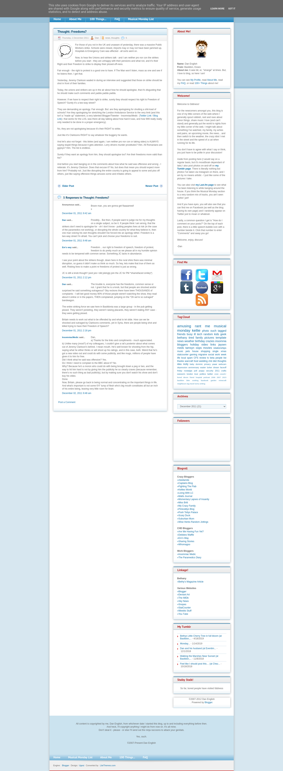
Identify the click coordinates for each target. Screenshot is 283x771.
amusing (184, 326)
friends (181, 334)
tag (188, 384)
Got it (231, 8)
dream (216, 367)
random (208, 334)
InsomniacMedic (70, 337)
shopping (205, 351)
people (218, 357)
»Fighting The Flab (186, 486)
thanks (180, 361)
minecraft (222, 380)
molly (185, 364)
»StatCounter (184, 607)
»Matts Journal (184, 496)
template (221, 337)
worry (197, 384)
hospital (199, 377)
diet (215, 361)
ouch (213, 330)
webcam (222, 364)
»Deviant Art (183, 594)
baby (192, 364)
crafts (223, 371)
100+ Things (201, 83)
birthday (200, 341)
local (183, 357)
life (178, 357)
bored (179, 377)
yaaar (214, 364)
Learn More (217, 8)
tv (208, 357)
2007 (219, 377)
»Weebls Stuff (184, 610)
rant (198, 326)
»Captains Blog (185, 483)
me (207, 326)
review (202, 357)
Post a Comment (66, 402)
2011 (217, 371)
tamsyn (189, 347)
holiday (194, 344)
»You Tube (182, 614)
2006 (213, 377)
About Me (212, 80)
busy (189, 334)
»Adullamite (183, 480)
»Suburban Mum (185, 518)
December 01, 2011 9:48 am (76, 240)
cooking (195, 380)
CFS (196, 357)
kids (216, 334)
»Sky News (183, 601)
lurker (209, 367)
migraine (202, 354)
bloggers (182, 344)
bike (188, 380)
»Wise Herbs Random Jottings (192, 522)
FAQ (183, 83)
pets (188, 351)
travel (192, 384)
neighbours (181, 384)
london (190, 374)
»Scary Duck (183, 515)
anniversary (193, 367)
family (199, 337)
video (204, 344)
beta (212, 357)
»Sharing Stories (185, 541)
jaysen (222, 344)
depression (182, 367)
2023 (224, 377)
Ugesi (81, 765)
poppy (201, 371)
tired (191, 337)
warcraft (189, 361)
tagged (222, 330)
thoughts (115, 38)
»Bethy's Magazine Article (190, 581)
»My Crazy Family (186, 505)
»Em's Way (183, 538)
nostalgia (188, 371)
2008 (216, 374)
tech (199, 334)
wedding (203, 361)
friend (192, 377)
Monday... (185, 643)
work (217, 354)
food (196, 361)
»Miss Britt (182, 502)
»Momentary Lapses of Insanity (193, 499)
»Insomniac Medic (186, 554)
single (215, 351)
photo (205, 330)
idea (179, 364)
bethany (182, 337)
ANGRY (223, 374)
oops (199, 347)
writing (202, 384)
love (196, 374)
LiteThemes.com (108, 765)
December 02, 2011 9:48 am (76, 393)
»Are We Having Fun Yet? (190, 531)
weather (189, 341)
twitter (210, 374)
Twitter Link (145, 115)
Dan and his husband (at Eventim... (198, 648)
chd (210, 361)
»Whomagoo (183, 544)
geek (223, 334)
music (180, 351)
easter (203, 367)
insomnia (220, 341)
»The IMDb (183, 598)
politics (203, 374)
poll (195, 371)
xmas (223, 351)
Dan (97, 38)
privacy (207, 364)
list (225, 357)
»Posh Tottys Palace (187, 512)
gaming (193, 354)
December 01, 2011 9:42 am (76, 213)
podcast (206, 377)
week (223, 354)
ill (195, 334)
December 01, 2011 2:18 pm (76, 330)
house (195, 351)
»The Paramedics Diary (189, 557)
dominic (199, 364)
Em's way (67, 247)
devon (185, 377)
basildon (180, 380)
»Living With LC (185, 493)
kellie (196, 330)
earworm (181, 374)
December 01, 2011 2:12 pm (76, 277)
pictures (209, 337)
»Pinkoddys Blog (185, 509)
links (213, 344)
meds (180, 347)
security (209, 371)
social (211, 354)
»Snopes (181, 604)
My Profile (195, 80)
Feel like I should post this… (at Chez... (200, 663)
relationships (219, 348)
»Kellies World (184, 489)
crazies (210, 341)
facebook (204, 380)
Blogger (208, 702)
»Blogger (181, 591)
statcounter (183, 354)
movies (207, 347)
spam (190, 357)
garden (213, 380)
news (107, 38)
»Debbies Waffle (185, 534)
